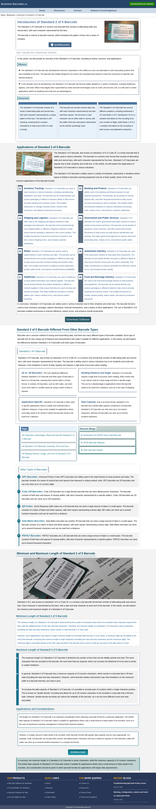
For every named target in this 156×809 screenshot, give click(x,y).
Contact (78, 10)
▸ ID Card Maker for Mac (16, 797)
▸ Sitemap (48, 788)
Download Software (78, 319)
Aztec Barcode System (93, 450)
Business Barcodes (12, 3)
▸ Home (48, 783)
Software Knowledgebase (104, 10)
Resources (59, 10)
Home (41, 10)
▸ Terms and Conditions (88, 797)
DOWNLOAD (78, 752)
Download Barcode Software (142, 4)
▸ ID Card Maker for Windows (18, 788)
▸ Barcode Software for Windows (19, 783)
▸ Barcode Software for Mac (17, 792)
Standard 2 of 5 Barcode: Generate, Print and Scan (47, 446)
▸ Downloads (49, 792)
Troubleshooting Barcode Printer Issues (130, 783)
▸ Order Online (50, 797)
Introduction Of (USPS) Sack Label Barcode (102, 435)
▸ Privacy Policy (85, 792)
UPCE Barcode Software (94, 442)
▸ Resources (84, 788)
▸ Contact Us (84, 783)
